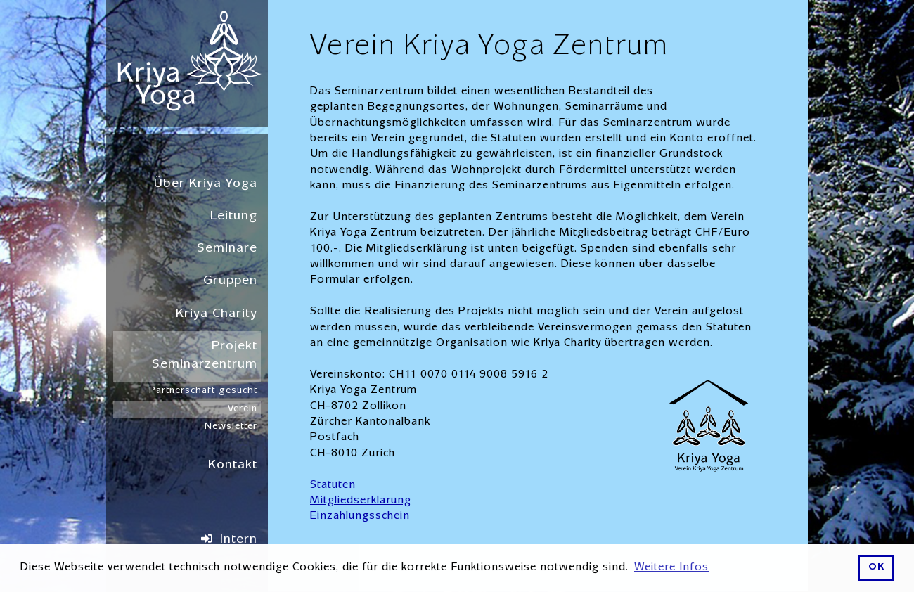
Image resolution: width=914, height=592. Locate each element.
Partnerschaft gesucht (203, 391)
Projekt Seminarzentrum (204, 356)
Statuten (333, 485)
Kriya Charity (216, 314)
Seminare (227, 249)
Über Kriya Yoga (205, 184)
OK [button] (876, 567)
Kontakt (232, 465)
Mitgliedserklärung (360, 501)
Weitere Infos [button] (671, 568)
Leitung (233, 217)
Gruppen (230, 281)
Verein (242, 409)
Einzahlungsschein (360, 516)
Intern (238, 540)
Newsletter (231, 427)
